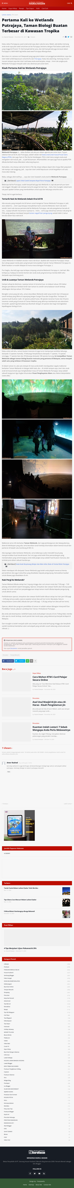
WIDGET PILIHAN (37, 1032)
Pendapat (37, 1083)
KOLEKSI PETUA (37, 1098)
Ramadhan (37, 1007)
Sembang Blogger (37, 976)
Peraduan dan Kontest (37, 1095)
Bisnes (37, 1134)
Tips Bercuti (37, 1004)
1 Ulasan (32, 37)
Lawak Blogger (37, 1063)
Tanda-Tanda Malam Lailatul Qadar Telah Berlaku (21, 888)
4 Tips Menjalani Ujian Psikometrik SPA (20, 948)
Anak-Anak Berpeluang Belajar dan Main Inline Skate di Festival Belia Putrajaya (42, 564)
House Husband (37, 973)
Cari (68, 3)
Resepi (21, 8)
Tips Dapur (30, 8)
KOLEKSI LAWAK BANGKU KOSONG (37, 1061)
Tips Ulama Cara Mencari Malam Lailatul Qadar (20, 900)
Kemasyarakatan (37, 1103)
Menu (6, 3)
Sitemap (31, 1185)
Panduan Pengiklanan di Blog (37, 1069)
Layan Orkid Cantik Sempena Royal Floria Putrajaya (33, 181)
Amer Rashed (12, 762)
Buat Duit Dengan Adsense (37, 1052)
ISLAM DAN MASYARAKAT (37, 1089)
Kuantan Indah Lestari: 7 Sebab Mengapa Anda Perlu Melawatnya (51, 728)
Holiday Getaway (37, 1029)
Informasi (37, 1055)
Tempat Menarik (14, 655)
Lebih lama (67, 804)
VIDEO (37, 1041)
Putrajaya (37, 59)
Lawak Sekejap (37, 1058)
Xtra (37, 1078)
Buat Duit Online (37, 987)
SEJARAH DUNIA (37, 1092)
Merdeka (37, 1106)
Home (4, 8)
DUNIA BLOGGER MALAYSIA (37, 981)
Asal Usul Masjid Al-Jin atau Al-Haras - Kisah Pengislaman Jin (49, 703)
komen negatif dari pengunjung (40, 213)
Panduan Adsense (37, 1075)
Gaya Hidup (12, 8)
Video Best (37, 1044)
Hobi (38, 8)
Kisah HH (37, 1115)
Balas (9, 771)
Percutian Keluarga (37, 1117)
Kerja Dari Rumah (37, 998)
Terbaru (5, 804)
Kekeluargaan (37, 984)
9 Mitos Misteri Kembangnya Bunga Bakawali (19, 911)
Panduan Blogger (37, 1112)
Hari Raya (37, 1015)
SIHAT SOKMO (37, 1132)
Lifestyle (37, 964)
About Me (39, 1185)
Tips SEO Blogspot (37, 1012)
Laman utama (6, 15)
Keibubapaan (37, 1021)
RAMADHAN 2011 (37, 1123)
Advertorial (37, 1001)
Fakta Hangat (37, 978)
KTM (37, 1129)
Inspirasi (37, 1072)
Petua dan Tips (37, 1109)
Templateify (41, 1181)
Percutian (15, 15)
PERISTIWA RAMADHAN (37, 1120)
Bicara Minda (37, 1035)
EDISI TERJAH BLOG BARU (37, 1066)
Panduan (37, 967)
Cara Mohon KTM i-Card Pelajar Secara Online (50, 678)
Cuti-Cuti (45, 8)
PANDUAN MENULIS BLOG (37, 970)
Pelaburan (37, 1038)
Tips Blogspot (37, 1018)
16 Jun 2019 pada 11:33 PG (25, 763)
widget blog (37, 1081)
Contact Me (47, 1185)
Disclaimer (13, 648)
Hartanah (37, 1027)
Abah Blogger (37, 1126)
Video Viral (37, 1140)
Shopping (37, 993)
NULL (37, 1100)
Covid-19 (37, 1047)
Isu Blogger (37, 1086)
